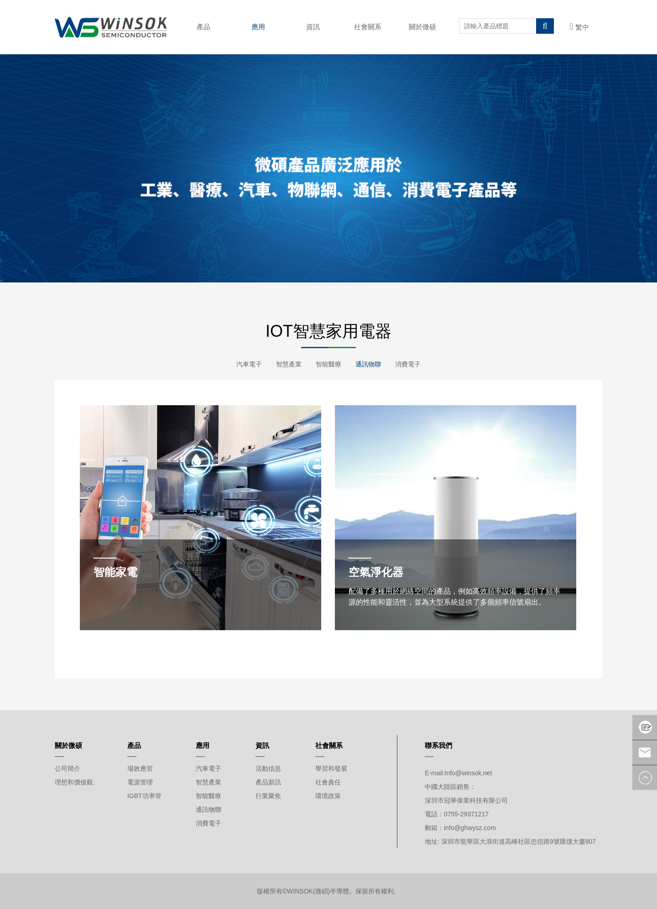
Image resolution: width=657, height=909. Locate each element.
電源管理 (140, 782)
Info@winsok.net (468, 773)
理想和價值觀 (74, 782)
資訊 (313, 27)
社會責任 (328, 782)
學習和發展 (331, 768)
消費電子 (410, 364)
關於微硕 (422, 27)
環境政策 (328, 795)
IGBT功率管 (144, 795)
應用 (258, 27)
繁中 (579, 27)
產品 (203, 27)
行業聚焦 (268, 795)
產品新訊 (268, 782)
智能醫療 (328, 364)
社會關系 (367, 27)
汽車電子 (246, 364)
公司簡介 (67, 768)
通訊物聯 (369, 364)
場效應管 (140, 768)
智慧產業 (287, 364)
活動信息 (268, 768)
